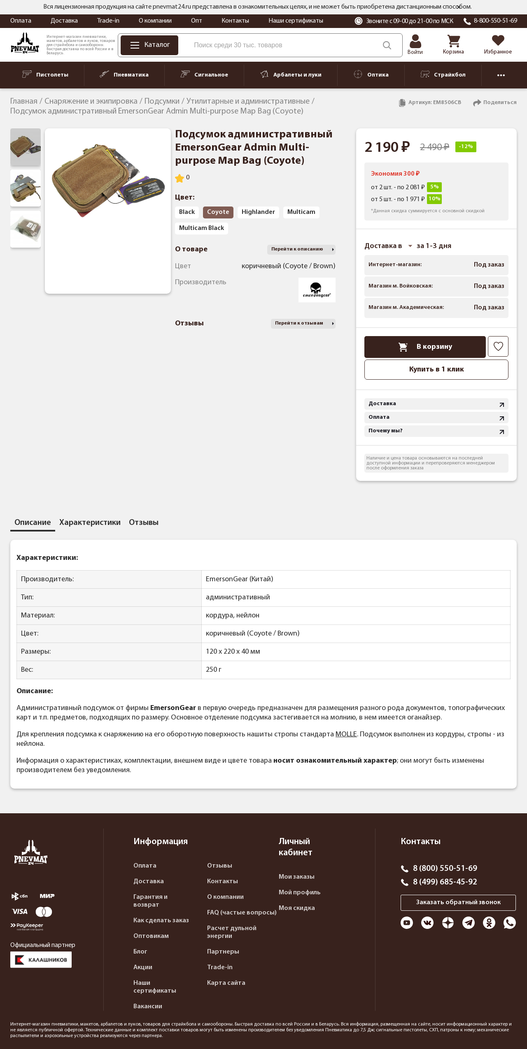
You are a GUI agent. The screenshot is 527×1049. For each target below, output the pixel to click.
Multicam (301, 212)
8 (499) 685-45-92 (445, 882)
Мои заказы (297, 877)
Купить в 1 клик (436, 370)
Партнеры (223, 952)
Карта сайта (226, 983)
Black (187, 212)
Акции (142, 967)
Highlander (258, 212)
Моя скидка (297, 908)
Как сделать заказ (161, 920)
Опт (196, 21)
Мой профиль (300, 892)
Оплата (20, 21)
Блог (140, 952)
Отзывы (219, 866)
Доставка (64, 21)
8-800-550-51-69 (495, 21)
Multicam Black (201, 228)
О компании (155, 21)
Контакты (235, 21)
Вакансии (147, 1006)
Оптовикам (151, 936)
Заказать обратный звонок (458, 902)
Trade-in (108, 21)
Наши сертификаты (295, 21)
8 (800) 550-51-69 (445, 869)
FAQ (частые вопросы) (242, 913)
